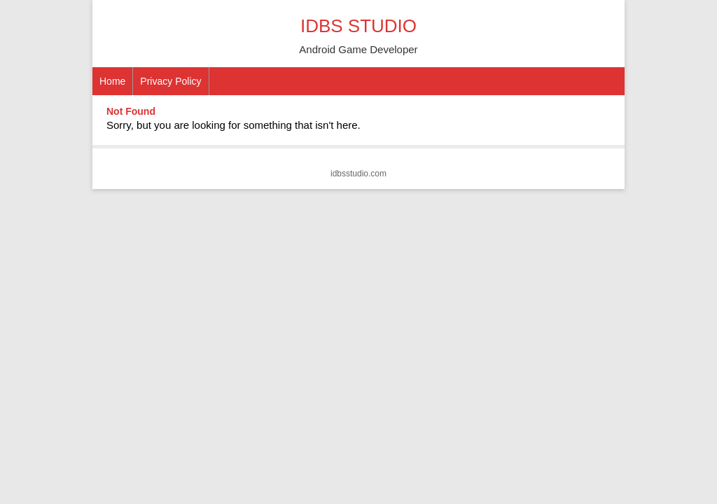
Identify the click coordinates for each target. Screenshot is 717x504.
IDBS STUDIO (358, 25)
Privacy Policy (170, 81)
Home (112, 81)
